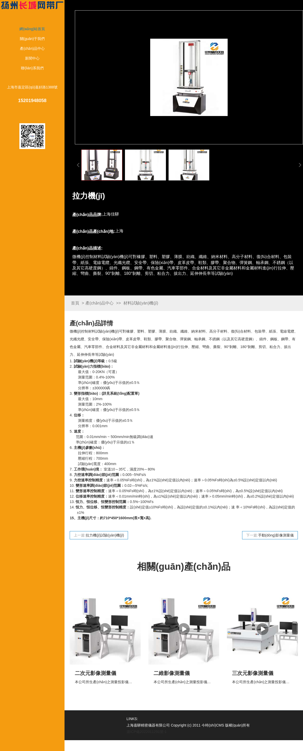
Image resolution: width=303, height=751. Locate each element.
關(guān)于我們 (32, 39)
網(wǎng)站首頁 (32, 29)
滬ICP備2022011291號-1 (146, 732)
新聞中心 (32, 58)
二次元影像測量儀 (95, 673)
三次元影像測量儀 (252, 673)
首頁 (75, 303)
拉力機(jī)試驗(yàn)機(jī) (105, 535)
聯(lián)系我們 (32, 68)
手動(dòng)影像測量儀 (276, 535)
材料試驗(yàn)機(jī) (140, 303)
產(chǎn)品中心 (32, 48)
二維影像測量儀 (172, 673)
